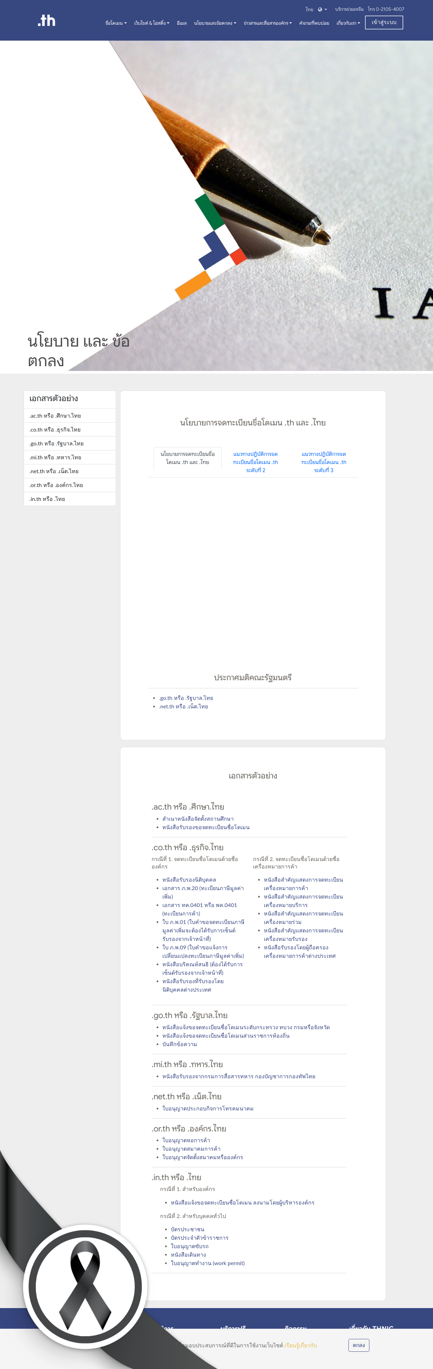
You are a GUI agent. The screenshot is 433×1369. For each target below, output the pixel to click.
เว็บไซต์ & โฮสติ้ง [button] (150, 23)
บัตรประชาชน (187, 1229)
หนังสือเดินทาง (188, 1254)
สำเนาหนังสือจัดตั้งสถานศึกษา (198, 818)
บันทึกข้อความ (179, 1044)
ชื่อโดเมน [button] (114, 23)
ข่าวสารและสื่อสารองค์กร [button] (266, 23)
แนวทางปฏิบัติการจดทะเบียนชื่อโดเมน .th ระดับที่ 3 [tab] (323, 462)
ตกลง (359, 1345)
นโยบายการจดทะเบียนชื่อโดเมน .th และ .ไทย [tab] (188, 458)
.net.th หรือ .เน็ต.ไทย (53, 471)
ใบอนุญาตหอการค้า (186, 1140)
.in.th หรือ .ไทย (47, 498)
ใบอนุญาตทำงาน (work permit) (208, 1263)
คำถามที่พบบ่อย (314, 23)
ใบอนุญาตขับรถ (190, 1246)
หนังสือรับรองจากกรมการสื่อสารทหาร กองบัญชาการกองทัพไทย (238, 1076)
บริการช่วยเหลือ (350, 9)
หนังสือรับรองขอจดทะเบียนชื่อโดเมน (206, 827)
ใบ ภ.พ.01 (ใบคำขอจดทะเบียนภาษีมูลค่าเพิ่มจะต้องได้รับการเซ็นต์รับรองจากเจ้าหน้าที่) (203, 930)
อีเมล (182, 23)
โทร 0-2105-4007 (386, 9)
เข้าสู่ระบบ (384, 22)
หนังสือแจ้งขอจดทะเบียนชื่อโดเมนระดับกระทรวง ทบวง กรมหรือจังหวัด (246, 1027)
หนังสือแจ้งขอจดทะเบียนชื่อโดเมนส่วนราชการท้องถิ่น (226, 1035)
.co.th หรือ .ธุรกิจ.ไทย (55, 429)
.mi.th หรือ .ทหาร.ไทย (55, 457)
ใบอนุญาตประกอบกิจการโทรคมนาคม (208, 1108)
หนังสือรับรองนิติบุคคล (189, 879)
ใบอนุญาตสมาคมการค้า (191, 1148)
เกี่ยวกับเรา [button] (346, 23)
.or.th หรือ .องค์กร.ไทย (56, 485)
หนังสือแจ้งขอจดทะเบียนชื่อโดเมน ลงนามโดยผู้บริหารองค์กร (243, 1202)
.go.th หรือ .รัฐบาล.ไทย (56, 443)
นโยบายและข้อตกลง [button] (213, 23)
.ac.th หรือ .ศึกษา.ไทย (55, 415)
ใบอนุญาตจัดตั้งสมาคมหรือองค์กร (202, 1157)
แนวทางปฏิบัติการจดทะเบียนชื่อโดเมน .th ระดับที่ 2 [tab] (255, 462)
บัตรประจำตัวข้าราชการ (200, 1237)
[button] (315, 9)
